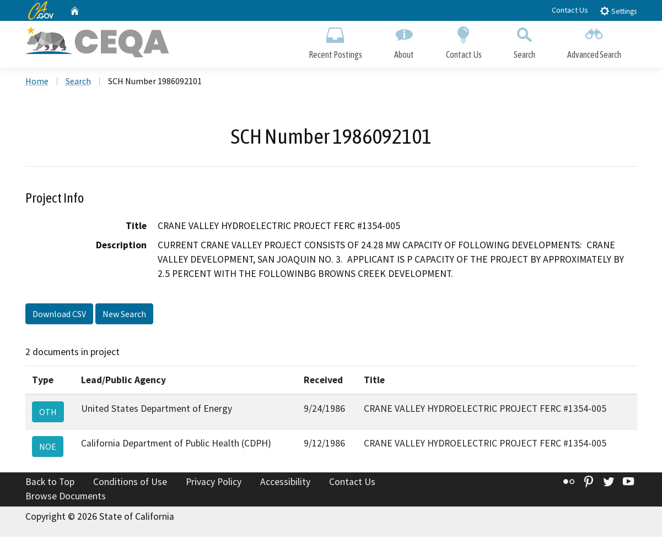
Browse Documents (65, 498)
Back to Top (49, 484)
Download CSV (59, 316)
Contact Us (570, 10)
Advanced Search (594, 43)
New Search (124, 316)
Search (524, 43)
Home (37, 83)
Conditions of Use (130, 484)
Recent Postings (335, 43)
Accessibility (285, 484)
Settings (618, 11)
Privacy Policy (213, 484)
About (404, 43)
